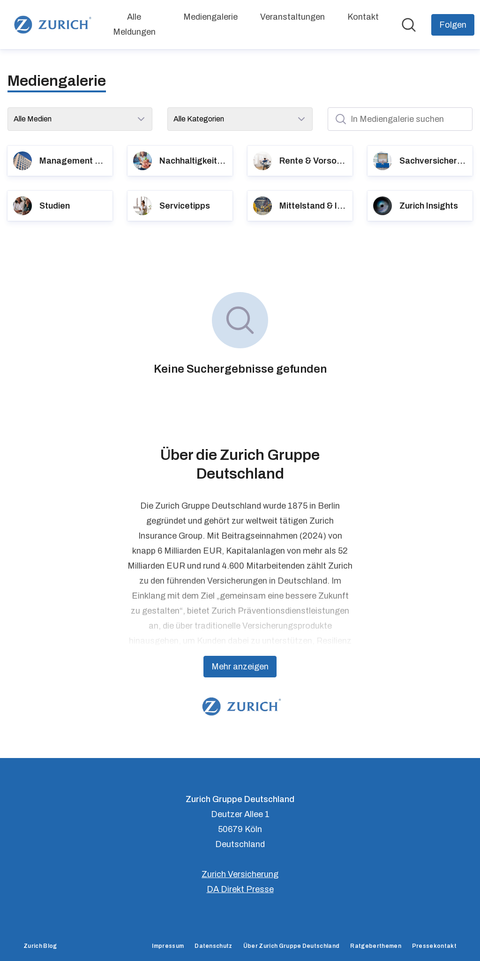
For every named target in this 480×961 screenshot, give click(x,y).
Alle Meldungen (134, 24)
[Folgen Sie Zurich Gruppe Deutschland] (452, 25)
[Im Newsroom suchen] (408, 24)
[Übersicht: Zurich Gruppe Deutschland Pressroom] (51, 24)
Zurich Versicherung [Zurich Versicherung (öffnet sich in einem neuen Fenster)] (240, 874)
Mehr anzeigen (240, 666)
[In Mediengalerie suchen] (400, 119)
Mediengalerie (210, 17)
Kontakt (363, 17)
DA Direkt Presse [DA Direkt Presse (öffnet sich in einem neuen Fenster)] (240, 889)
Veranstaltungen (292, 17)
